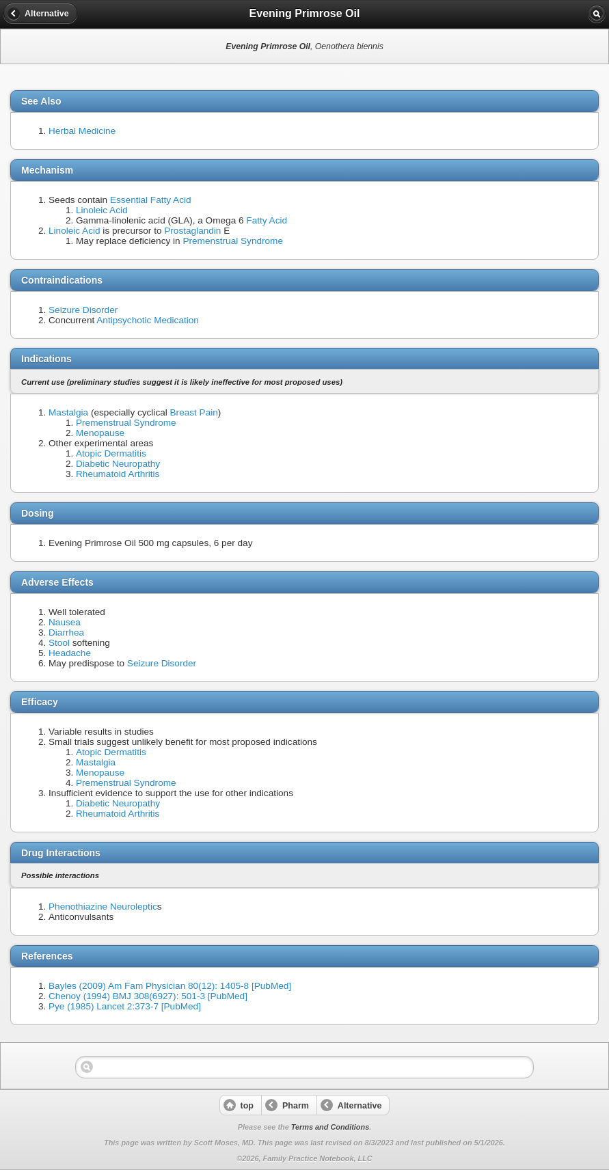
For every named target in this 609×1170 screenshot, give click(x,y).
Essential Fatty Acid (150, 200)
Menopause (100, 433)
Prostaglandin (192, 231)
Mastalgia (68, 412)
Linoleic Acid (102, 210)
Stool (59, 643)
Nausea (65, 622)
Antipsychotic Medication (147, 320)
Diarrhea (66, 632)
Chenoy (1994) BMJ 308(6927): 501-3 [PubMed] (148, 996)
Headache (70, 653)
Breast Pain (194, 412)
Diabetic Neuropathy (118, 464)
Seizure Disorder (83, 310)
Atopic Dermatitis (111, 453)
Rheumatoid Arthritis (117, 474)
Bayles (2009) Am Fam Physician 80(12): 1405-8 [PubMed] (170, 986)
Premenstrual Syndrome (232, 241)
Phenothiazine (78, 906)
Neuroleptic (133, 906)
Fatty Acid (266, 220)
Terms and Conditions (330, 1127)
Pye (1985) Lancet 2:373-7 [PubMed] (125, 1006)
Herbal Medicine (82, 131)
